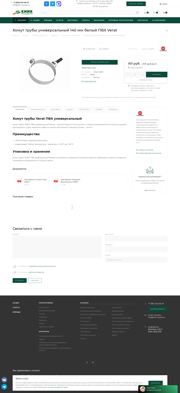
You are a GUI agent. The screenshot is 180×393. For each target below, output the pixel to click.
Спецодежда (85, 332)
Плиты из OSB (85, 318)
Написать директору (47, 311)
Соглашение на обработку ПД (50, 336)
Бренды (16, 312)
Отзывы (99, 109)
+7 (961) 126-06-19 (21, 2)
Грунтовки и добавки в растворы (93, 314)
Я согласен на (37, 266)
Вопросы (113, 109)
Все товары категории (144, 150)
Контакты (44, 331)
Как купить (84, 109)
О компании (44, 307)
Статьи (41, 323)
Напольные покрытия (120, 328)
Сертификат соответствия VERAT (35, 181)
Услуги (16, 307)
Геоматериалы (117, 314)
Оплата (69, 109)
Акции (16, 303)
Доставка (56, 109)
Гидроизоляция (118, 311)
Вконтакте (46, 3)
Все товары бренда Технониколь (148, 153)
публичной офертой (36, 272)
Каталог (84, 303)
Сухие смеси (117, 307)
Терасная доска (118, 332)
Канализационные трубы (122, 318)
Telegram (52, 3)
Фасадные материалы (88, 328)
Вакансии (43, 320)
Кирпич (83, 338)
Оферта (42, 339)
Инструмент (85, 321)
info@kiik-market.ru (21, 5)
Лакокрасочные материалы (123, 321)
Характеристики (38, 109)
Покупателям (46, 303)
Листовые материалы (88, 325)
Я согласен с (31, 272)
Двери (114, 335)
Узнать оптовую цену (100, 62)
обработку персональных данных (43, 266)
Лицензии (43, 317)
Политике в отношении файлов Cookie (53, 387)
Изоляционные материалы (90, 311)
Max (58, 3)
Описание (19, 109)
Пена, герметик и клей (121, 325)
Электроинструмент (88, 335)
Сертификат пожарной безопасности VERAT (70, 181)
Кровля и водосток (87, 307)
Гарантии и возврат (46, 327)
